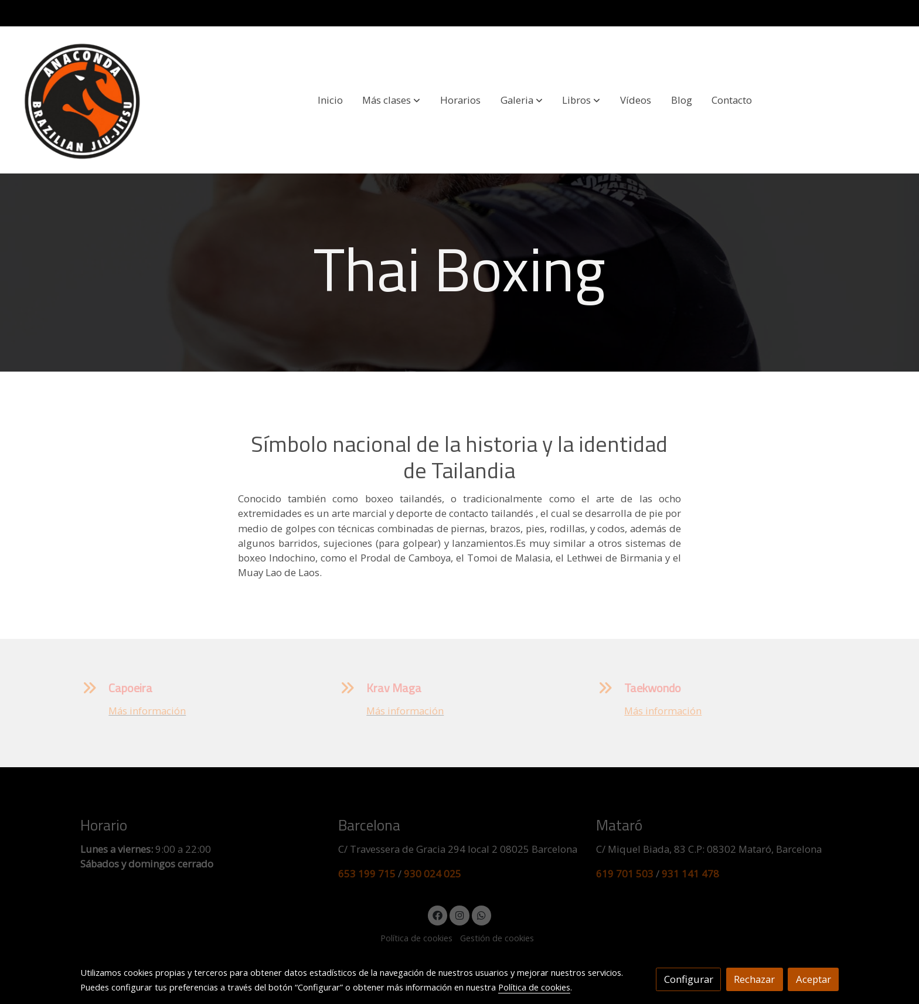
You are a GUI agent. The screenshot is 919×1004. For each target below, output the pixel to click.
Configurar (688, 979)
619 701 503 (624, 873)
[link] (82, 100)
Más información (147, 710)
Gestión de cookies (497, 938)
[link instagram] (459, 915)
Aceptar (813, 979)
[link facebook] (438, 915)
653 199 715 (367, 873)
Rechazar (754, 979)
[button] (391, 100)
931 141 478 (690, 873)
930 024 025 (432, 873)
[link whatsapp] (481, 915)
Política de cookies (416, 938)
